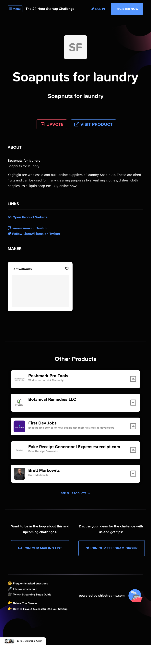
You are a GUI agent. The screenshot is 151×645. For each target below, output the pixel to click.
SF (75, 47)
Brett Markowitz (44, 470)
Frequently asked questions (30, 583)
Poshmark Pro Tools (48, 375)
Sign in (98, 9)
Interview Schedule (25, 589)
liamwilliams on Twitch (27, 228)
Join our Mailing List (40, 548)
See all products (75, 493)
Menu (15, 9)
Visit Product (93, 124)
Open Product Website (28, 217)
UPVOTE (52, 124)
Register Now (127, 8)
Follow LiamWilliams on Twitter (34, 233)
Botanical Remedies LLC (52, 399)
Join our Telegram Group (111, 548)
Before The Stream (25, 603)
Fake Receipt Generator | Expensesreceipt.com (74, 446)
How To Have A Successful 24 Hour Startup (40, 609)
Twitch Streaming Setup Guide (32, 594)
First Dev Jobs (42, 423)
